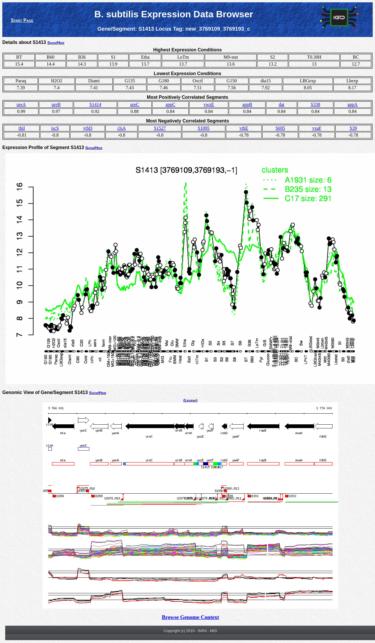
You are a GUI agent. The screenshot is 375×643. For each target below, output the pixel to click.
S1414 (95, 104)
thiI (21, 128)
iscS (55, 128)
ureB (56, 104)
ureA (21, 104)
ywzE (209, 104)
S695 (280, 128)
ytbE (244, 128)
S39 (353, 128)
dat (282, 104)
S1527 (160, 128)
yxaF (316, 128)
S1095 (203, 128)
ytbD (87, 128)
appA (353, 104)
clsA (121, 128)
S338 (315, 104)
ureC (134, 104)
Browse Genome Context (190, 617)
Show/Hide (55, 42)
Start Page (22, 20)
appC (170, 104)
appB (247, 104)
